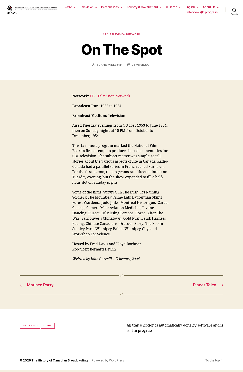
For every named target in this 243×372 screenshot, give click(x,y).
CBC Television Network (121, 36)
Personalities (130, 8)
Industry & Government (163, 8)
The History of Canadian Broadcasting (59, 362)
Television (107, 8)
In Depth (191, 8)
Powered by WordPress (108, 362)
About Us (172, 13)
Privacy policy (30, 328)
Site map (47, 328)
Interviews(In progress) (203, 13)
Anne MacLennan (111, 67)
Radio (88, 8)
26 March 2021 (141, 67)
